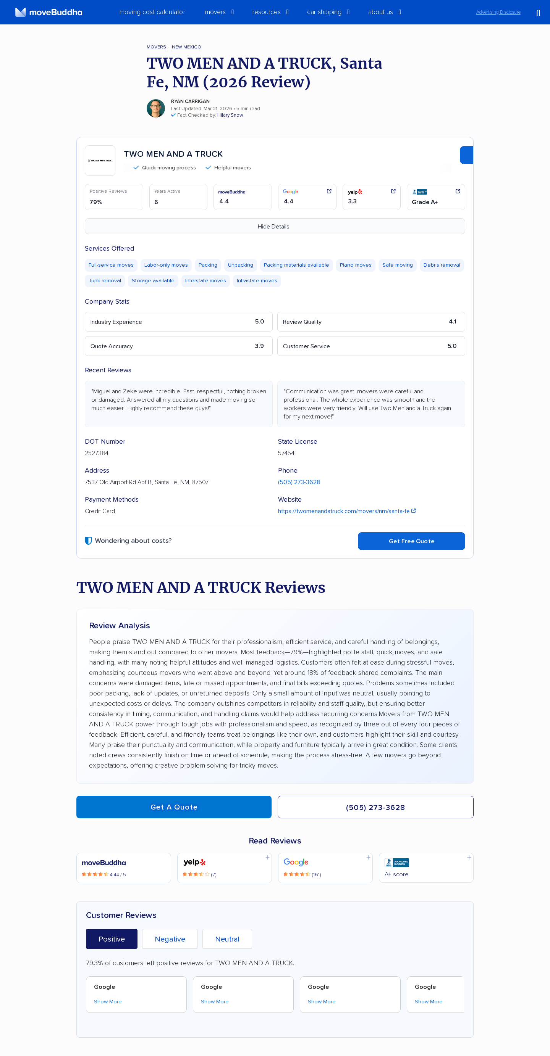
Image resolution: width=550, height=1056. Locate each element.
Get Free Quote (411, 541)
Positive (112, 939)
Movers (156, 47)
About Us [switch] (380, 12)
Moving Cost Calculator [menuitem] (152, 12)
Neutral (227, 939)
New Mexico (186, 47)
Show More (108, 1001)
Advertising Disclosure (498, 12)
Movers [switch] (215, 12)
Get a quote (174, 807)
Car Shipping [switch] (324, 12)
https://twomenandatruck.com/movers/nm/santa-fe (347, 511)
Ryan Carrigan (190, 101)
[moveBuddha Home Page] (48, 12)
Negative (170, 939)
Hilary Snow (230, 115)
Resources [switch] (266, 12)
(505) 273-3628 (299, 482)
